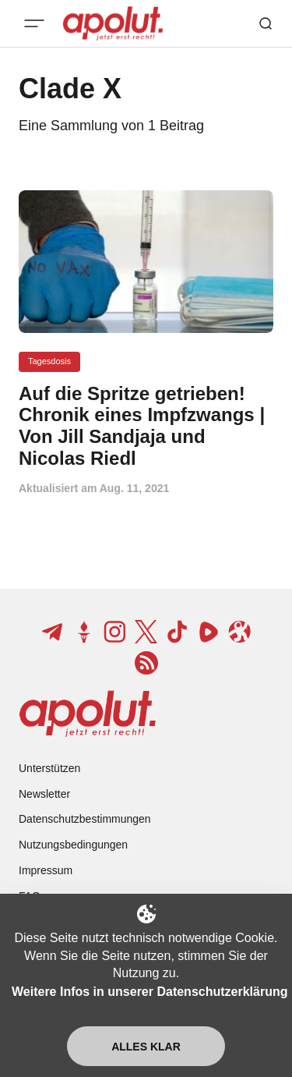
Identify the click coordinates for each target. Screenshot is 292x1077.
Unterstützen (49, 768)
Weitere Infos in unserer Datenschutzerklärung (149, 991)
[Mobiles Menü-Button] (34, 23)
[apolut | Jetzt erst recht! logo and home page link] (88, 713)
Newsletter (44, 794)
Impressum (45, 870)
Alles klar (146, 1046)
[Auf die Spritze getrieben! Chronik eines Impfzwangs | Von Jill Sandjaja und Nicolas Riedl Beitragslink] (146, 426)
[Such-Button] (265, 23)
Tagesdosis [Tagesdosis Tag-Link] (49, 361)
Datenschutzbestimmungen (85, 819)
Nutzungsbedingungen (73, 844)
